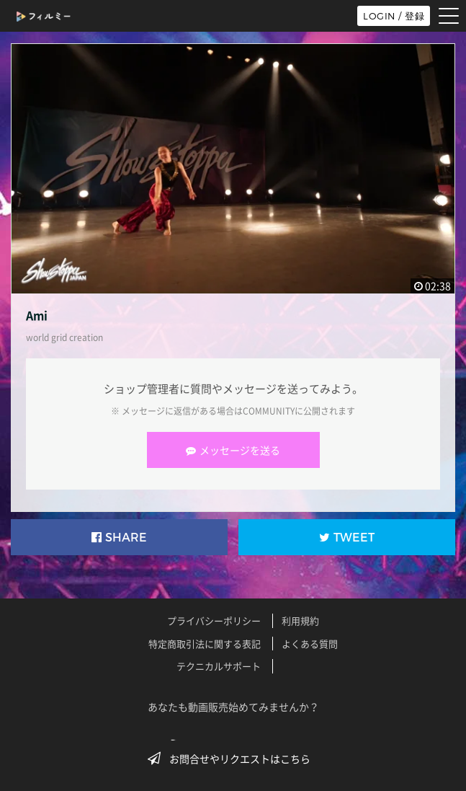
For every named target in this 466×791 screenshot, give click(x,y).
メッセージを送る (233, 450)
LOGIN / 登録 (393, 16)
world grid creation (64, 337)
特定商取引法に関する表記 (204, 643)
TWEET (347, 537)
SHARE (119, 537)
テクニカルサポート (218, 666)
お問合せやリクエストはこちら (233, 758)
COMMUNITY (269, 411)
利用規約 (300, 620)
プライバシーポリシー (214, 620)
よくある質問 (310, 643)
